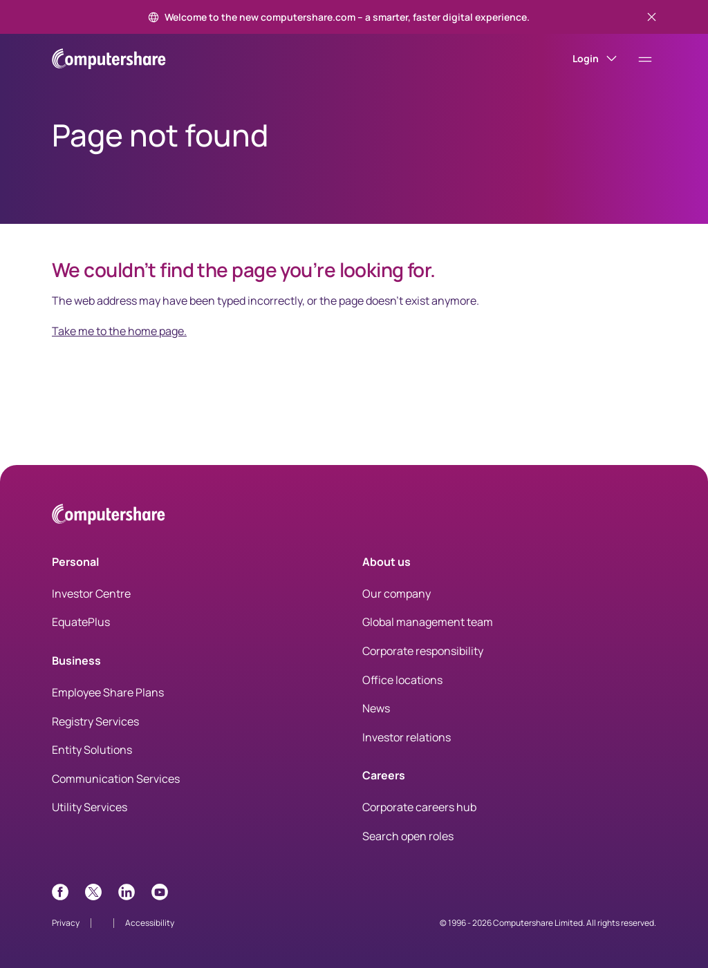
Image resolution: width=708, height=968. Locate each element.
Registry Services (95, 721)
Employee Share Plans (108, 692)
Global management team (427, 621)
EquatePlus (81, 621)
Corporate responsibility (422, 650)
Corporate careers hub (419, 807)
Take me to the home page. (119, 331)
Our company (396, 593)
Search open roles (408, 836)
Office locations (402, 679)
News (376, 708)
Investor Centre (91, 593)
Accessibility (149, 923)
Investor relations (406, 737)
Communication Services (116, 778)
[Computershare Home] (108, 516)
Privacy (66, 923)
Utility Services (89, 807)
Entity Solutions (92, 749)
